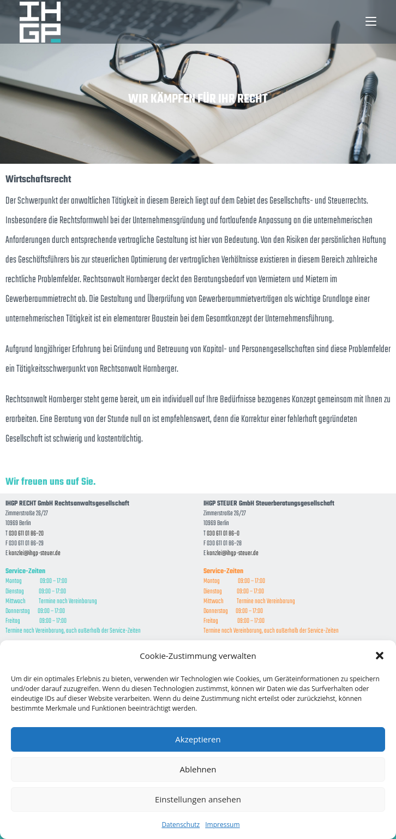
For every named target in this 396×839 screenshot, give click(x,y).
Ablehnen (198, 769)
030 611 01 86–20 (26, 533)
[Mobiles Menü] (370, 21)
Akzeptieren (197, 739)
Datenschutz (180, 824)
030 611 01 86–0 (223, 533)
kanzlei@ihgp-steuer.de (35, 553)
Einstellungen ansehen (198, 799)
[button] (379, 655)
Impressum (222, 824)
